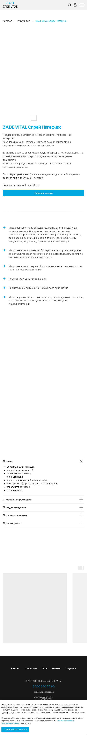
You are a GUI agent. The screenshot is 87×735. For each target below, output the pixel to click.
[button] (69, 5)
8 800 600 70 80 (43, 686)
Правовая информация (43, 692)
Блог (44, 668)
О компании (31, 668)
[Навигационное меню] (82, 5)
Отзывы (56, 668)
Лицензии (70, 668)
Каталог (15, 668)
